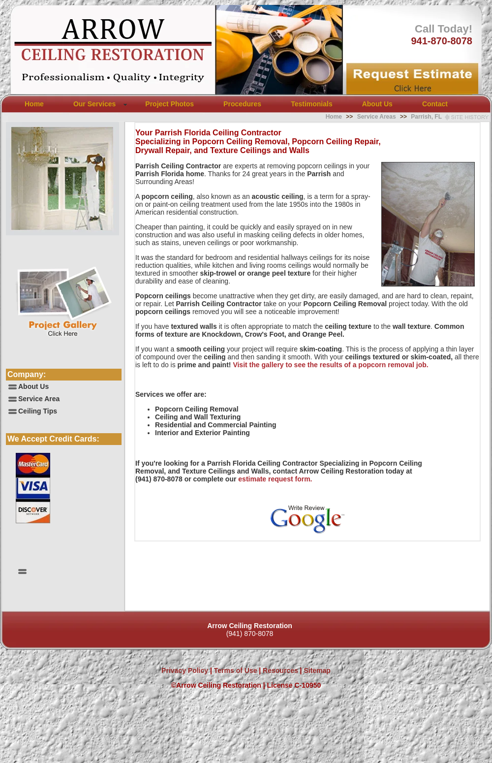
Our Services (94, 104)
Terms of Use (234, 670)
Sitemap (317, 670)
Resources (279, 670)
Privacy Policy (184, 670)
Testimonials (312, 104)
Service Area (39, 399)
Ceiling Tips (37, 411)
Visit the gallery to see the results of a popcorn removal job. (330, 365)
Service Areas (376, 116)
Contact (435, 104)
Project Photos (169, 104)
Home (34, 104)
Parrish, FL (426, 116)
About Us (377, 104)
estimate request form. (275, 479)
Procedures (242, 104)
